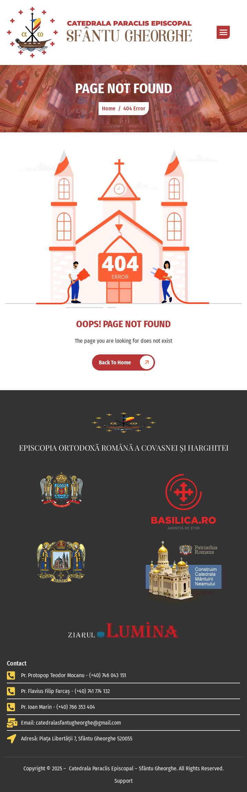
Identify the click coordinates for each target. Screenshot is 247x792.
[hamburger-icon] (223, 32)
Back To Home (115, 362)
